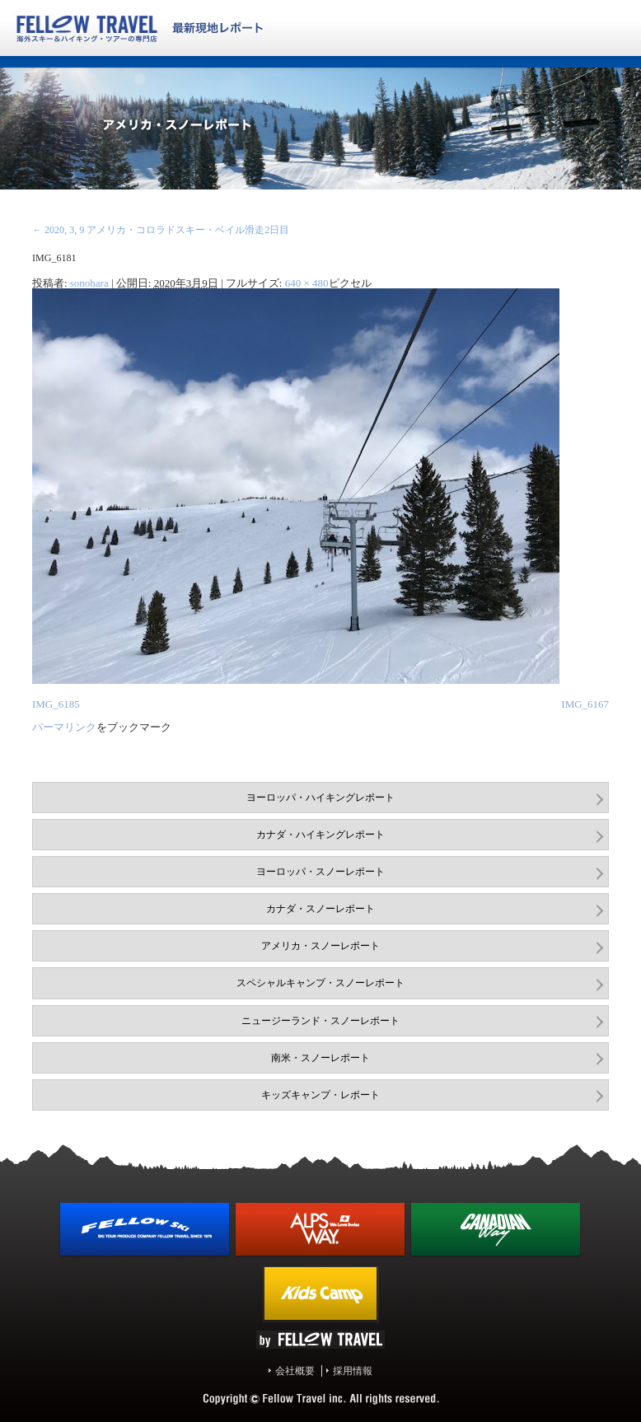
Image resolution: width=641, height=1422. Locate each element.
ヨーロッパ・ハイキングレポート (320, 797)
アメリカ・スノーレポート (320, 946)
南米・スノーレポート (320, 1058)
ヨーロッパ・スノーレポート (320, 871)
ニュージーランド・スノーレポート (320, 1021)
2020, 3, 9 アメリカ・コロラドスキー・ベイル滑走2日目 (160, 230)
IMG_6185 (56, 704)
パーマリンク (64, 727)
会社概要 (295, 1371)
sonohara (89, 283)
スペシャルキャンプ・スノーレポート (320, 983)
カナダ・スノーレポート (320, 908)
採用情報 (352, 1371)
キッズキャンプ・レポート (320, 1095)
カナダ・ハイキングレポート (320, 834)
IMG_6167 (585, 704)
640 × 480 (307, 283)
